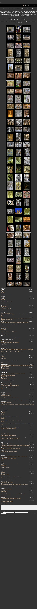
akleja (2, 500)
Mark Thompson (4, 450)
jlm (1, 434)
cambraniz (3, 317)
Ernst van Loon (3, 483)
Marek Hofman (3, 401)
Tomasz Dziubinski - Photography (7, 339)
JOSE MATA (3, 466)
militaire (2, 291)
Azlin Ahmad (3, 488)
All (3, 8)
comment (2, 288)
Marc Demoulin (3, 497)
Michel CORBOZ (4, 384)
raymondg (3, 396)
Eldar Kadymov (3, 492)
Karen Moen (3, 455)
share (5, 288)
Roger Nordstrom (4, 392)
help (6, 513)
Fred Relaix (3, 394)
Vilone (2, 502)
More (33, 8)
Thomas (2, 346)
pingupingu (3, 374)
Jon (1, 326)
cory (2, 353)
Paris (6, 8)
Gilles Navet (3, 312)
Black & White (22, 8)
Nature (17, 8)
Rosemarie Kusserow (5, 350)
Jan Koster (3, 490)
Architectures (29, 8)
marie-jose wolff (4, 457)
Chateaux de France (11, 8)
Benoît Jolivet (3, 469)
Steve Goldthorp (4, 321)
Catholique (3, 298)
